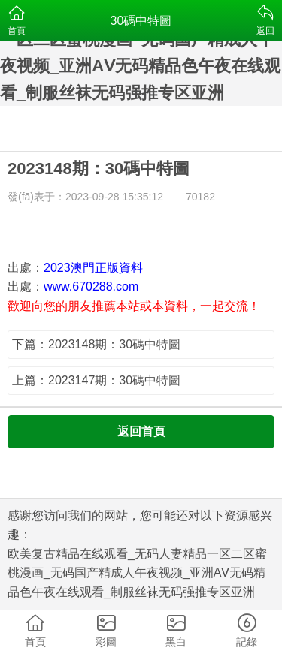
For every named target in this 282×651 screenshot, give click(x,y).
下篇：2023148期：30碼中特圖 (96, 344)
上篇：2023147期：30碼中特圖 (96, 380)
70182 (200, 197)
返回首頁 (141, 431)
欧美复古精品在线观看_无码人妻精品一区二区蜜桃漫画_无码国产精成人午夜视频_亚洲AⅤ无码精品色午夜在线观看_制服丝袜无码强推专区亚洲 (137, 572)
